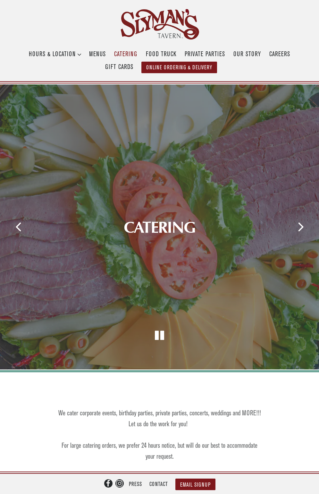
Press (135, 464)
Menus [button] (97, 54)
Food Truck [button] (161, 54)
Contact (158, 464)
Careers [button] (279, 54)
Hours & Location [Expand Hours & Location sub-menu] (54, 53)
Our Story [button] (247, 54)
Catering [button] (125, 54)
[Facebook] (108, 463)
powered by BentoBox (159, 483)
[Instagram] (119, 463)
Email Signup (195, 464)
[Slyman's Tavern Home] (160, 24)
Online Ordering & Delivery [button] (179, 67)
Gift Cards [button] (119, 67)
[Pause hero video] (159, 321)
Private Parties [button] (205, 54)
